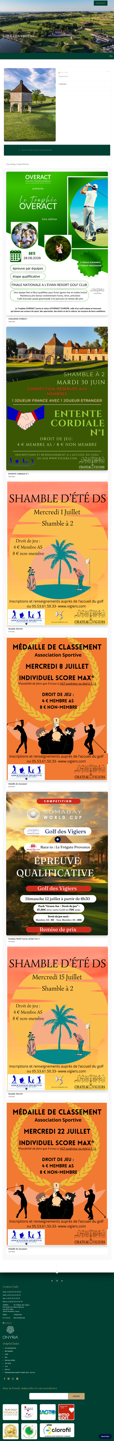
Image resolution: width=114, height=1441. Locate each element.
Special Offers (10, 1360)
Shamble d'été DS (15, 629)
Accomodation (10, 1348)
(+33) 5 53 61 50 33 (14, 1295)
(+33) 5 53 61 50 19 (13, 1298)
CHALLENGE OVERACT (17, 319)
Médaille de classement (17, 784)
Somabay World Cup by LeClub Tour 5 (23, 939)
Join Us (7, 1369)
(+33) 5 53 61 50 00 (14, 1292)
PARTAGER (63, 84)
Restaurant (9, 1351)
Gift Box (8, 1363)
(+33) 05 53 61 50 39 (15, 1302)
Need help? (105, 1436)
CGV (6, 1366)
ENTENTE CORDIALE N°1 (18, 474)
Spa (6, 1357)
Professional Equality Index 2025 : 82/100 (20, 1373)
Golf (6, 1354)
